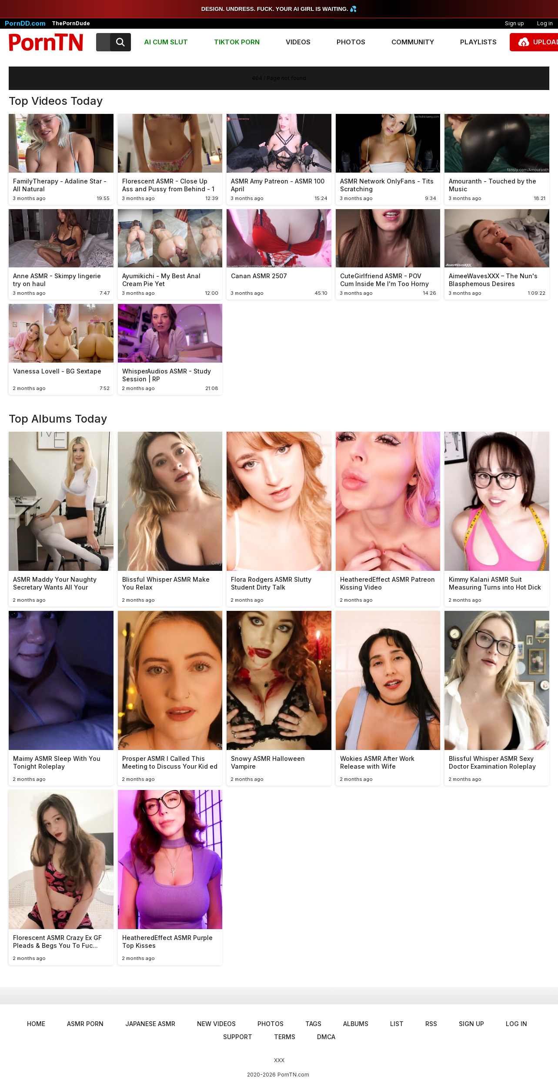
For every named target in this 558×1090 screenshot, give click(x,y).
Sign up (514, 23)
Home (36, 1023)
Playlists (478, 42)
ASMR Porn (85, 1023)
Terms (284, 1036)
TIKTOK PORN (237, 42)
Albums (355, 1023)
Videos (298, 42)
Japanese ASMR (150, 1023)
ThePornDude (71, 23)
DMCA (326, 1036)
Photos (351, 42)
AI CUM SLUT (166, 42)
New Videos (216, 1023)
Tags (313, 1023)
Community (412, 42)
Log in (516, 1023)
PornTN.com (293, 1074)
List (397, 1023)
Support (237, 1036)
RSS (431, 1023)
